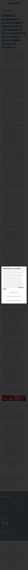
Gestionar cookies (14, 292)
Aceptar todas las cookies (14, 300)
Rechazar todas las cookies (14, 296)
